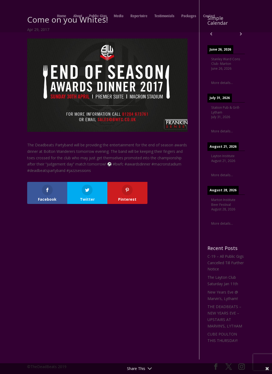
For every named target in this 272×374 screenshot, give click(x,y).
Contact (209, 16)
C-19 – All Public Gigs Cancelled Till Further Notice (225, 263)
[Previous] (211, 33)
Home (61, 16)
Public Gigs (98, 16)
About (77, 16)
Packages (188, 16)
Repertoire (138, 16)
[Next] (241, 33)
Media (118, 16)
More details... (222, 82)
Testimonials (164, 16)
